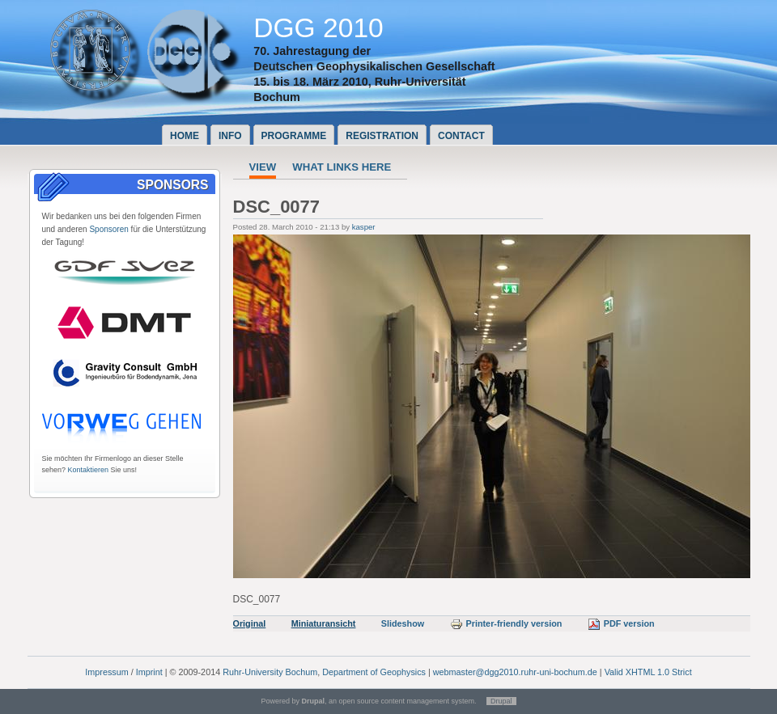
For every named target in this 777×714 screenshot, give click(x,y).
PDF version (621, 623)
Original (249, 623)
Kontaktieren (88, 470)
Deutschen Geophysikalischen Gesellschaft (374, 66)
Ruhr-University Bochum (270, 672)
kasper (364, 226)
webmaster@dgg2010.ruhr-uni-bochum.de (515, 672)
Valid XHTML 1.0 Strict (648, 672)
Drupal (501, 701)
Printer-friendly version (506, 623)
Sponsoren (108, 229)
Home (184, 136)
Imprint (149, 672)
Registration (382, 136)
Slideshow (402, 623)
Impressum (106, 672)
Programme (294, 136)
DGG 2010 (318, 28)
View (263, 167)
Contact (461, 136)
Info (230, 136)
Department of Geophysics (374, 672)
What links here (341, 167)
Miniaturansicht (323, 623)
